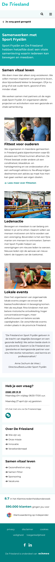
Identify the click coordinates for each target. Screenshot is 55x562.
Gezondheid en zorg (19, 467)
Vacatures (13, 481)
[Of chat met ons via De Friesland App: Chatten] (8, 415)
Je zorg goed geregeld (18, 21)
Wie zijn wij (14, 435)
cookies (44, 529)
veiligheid (18, 535)
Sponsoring (14, 476)
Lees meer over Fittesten (22, 183)
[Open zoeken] (42, 14)
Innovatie (13, 444)
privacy (11, 529)
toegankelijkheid (36, 535)
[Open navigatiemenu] (50, 14)
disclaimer (27, 529)
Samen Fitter (15, 472)
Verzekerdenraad (17, 448)
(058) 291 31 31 (13, 392)
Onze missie (15, 439)
